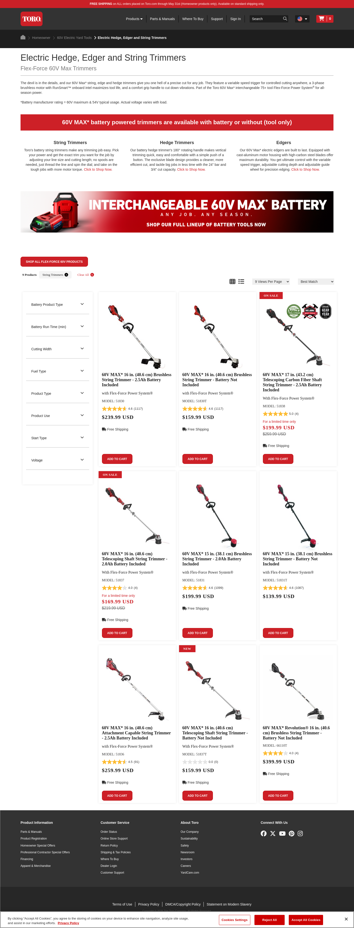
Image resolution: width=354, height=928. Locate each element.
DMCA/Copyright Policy (183, 904)
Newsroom (188, 852)
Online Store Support (114, 838)
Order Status (109, 831)
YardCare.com (190, 872)
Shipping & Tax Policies (116, 852)
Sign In (235, 19)
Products (134, 19)
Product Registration (34, 838)
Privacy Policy (148, 904)
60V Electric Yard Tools (72, 38)
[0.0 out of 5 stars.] (200, 762)
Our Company (190, 831)
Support (217, 19)
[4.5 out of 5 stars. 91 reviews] (120, 762)
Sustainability (189, 838)
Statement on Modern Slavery (229, 904)
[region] (177, 919)
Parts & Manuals (162, 19)
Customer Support (112, 872)
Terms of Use (122, 904)
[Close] (346, 919)
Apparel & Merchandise (36, 866)
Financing (27, 859)
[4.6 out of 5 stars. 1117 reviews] (122, 408)
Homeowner (39, 38)
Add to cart (117, 459)
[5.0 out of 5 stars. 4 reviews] (281, 413)
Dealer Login (109, 866)
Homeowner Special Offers (38, 845)
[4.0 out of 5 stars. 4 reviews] (120, 587)
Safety (185, 845)
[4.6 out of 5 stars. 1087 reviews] (283, 587)
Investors (187, 859)
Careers (186, 866)
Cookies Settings (235, 920)
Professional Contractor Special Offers (45, 852)
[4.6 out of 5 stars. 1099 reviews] (203, 587)
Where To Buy (192, 19)
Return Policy (109, 845)
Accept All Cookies (305, 920)
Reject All (269, 920)
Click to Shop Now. (98, 169)
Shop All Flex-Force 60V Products (54, 261)
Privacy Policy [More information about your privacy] (68, 923)
